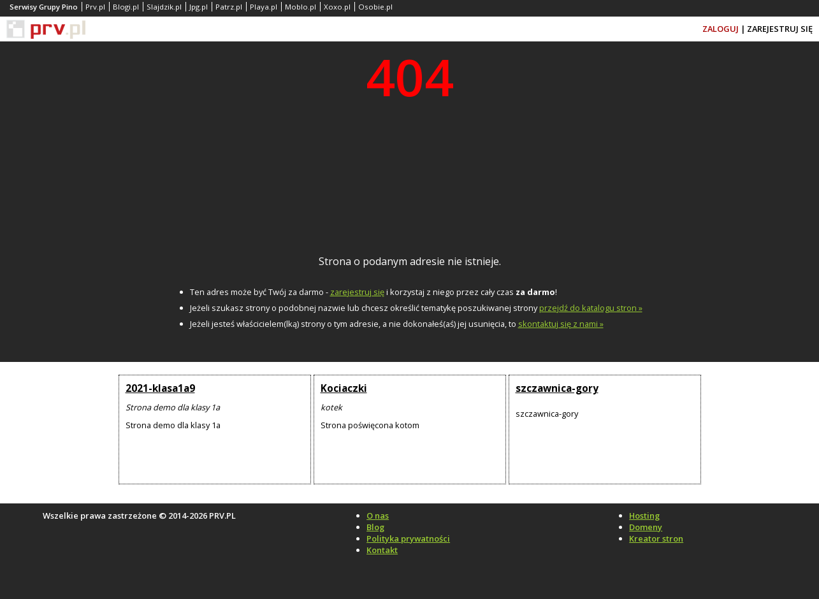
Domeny (645, 527)
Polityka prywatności (408, 538)
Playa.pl (263, 6)
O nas (377, 515)
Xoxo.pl (337, 6)
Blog (375, 527)
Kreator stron (656, 538)
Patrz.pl (228, 6)
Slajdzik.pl (164, 6)
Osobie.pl (375, 6)
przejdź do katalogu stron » (590, 308)
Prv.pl (95, 6)
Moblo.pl (300, 6)
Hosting (644, 515)
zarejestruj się (357, 292)
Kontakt (382, 550)
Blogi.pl (126, 6)
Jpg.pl (198, 6)
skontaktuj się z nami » (561, 323)
